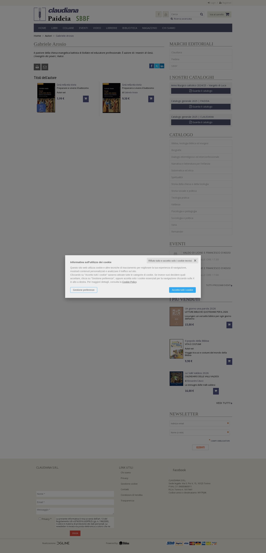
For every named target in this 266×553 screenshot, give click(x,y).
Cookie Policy (129, 281)
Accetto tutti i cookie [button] (182, 289)
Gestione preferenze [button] (83, 289)
